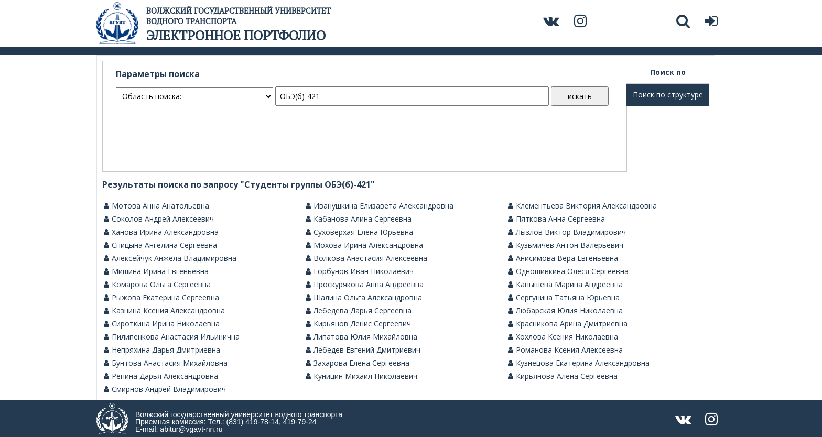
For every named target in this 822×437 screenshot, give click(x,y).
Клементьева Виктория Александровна (582, 206)
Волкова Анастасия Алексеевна (366, 258)
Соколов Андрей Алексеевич (159, 219)
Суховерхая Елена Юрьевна (359, 232)
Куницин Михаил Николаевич (361, 376)
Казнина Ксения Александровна (164, 310)
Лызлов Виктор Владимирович (567, 232)
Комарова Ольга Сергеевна (157, 284)
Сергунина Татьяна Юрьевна (564, 297)
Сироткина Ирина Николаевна (162, 323)
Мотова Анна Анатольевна (156, 206)
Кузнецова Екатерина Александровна (579, 363)
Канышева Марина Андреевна (565, 284)
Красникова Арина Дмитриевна (568, 323)
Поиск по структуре (668, 95)
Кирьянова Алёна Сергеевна (563, 376)
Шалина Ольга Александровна (364, 297)
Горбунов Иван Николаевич (360, 271)
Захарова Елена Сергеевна (357, 363)
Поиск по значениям (668, 75)
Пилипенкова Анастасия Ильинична (172, 337)
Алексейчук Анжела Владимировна (170, 258)
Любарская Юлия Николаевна (565, 310)
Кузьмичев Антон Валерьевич (565, 245)
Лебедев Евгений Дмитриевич (363, 350)
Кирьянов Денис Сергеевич (358, 323)
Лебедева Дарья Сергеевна (359, 310)
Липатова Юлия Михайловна (361, 337)
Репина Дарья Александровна (161, 376)
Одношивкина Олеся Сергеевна (568, 271)
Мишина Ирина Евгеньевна (156, 271)
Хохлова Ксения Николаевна (563, 337)
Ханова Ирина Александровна (161, 232)
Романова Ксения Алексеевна (565, 350)
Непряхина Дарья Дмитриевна (162, 350)
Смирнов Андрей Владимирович (165, 389)
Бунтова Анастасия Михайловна (166, 363)
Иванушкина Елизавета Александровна (379, 206)
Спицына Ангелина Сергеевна (160, 245)
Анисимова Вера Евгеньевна (563, 258)
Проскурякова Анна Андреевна (365, 284)
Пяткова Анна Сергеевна (556, 219)
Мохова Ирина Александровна (364, 245)
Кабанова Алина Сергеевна (359, 219)
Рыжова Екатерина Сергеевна (161, 297)
